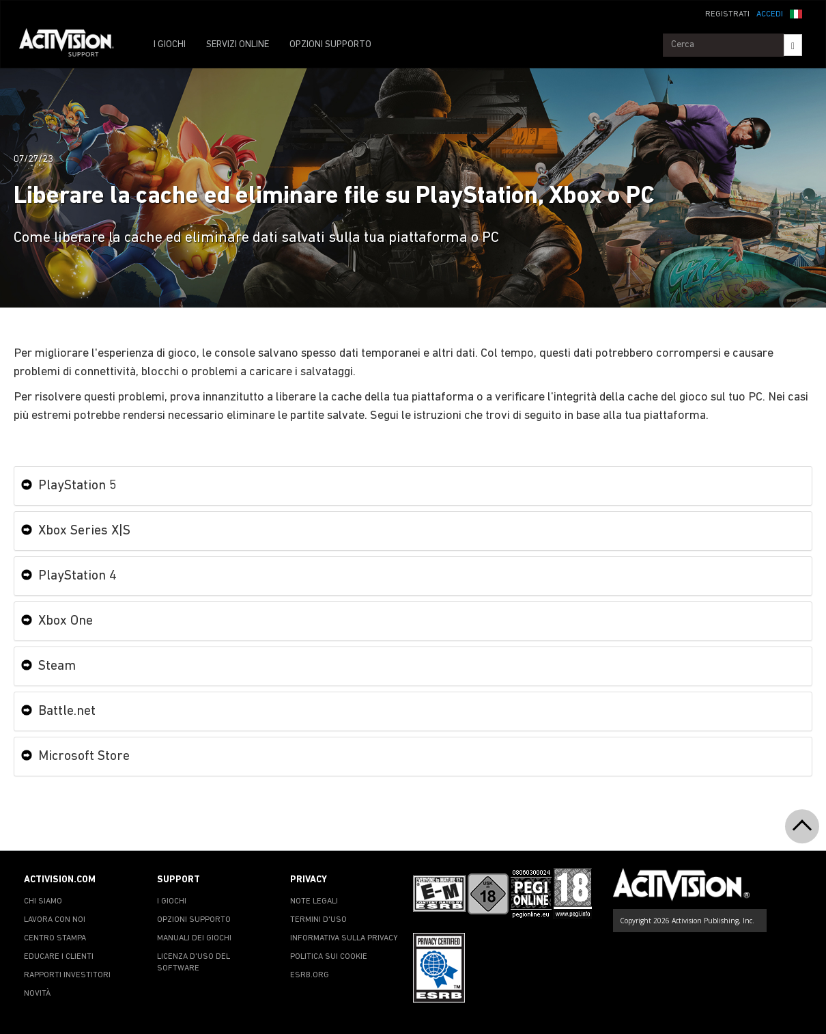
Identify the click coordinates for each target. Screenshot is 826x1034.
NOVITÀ (37, 994)
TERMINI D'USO (318, 920)
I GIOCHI (170, 45)
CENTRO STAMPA (55, 938)
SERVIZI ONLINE (237, 45)
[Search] (793, 45)
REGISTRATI (727, 14)
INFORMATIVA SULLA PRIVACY (344, 938)
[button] (796, 13)
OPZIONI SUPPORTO (330, 45)
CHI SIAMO (43, 901)
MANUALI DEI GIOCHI (194, 938)
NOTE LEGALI (314, 901)
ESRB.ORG (309, 975)
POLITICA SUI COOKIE (328, 957)
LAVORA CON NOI (54, 920)
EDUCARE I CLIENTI (59, 957)
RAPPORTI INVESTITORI (67, 975)
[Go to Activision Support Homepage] (73, 45)
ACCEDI (769, 14)
